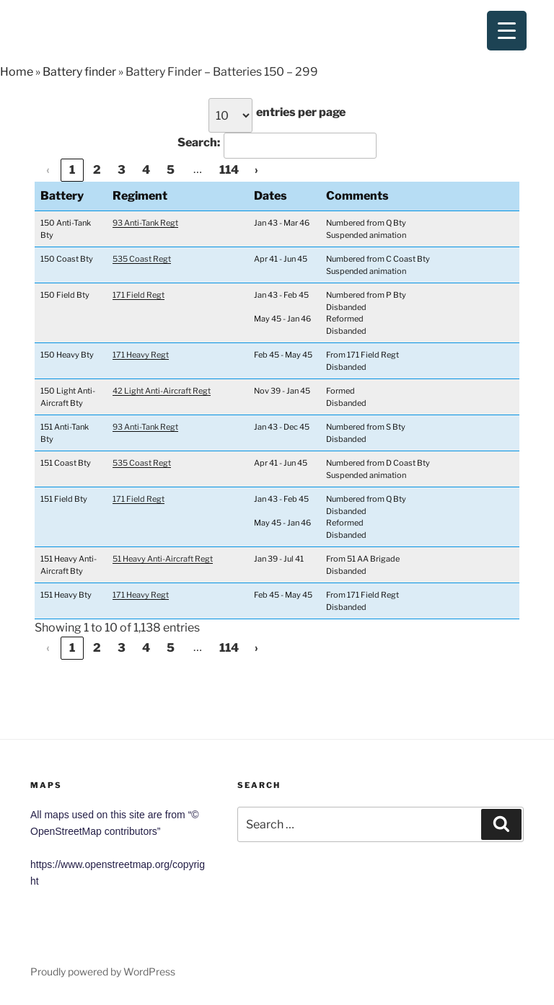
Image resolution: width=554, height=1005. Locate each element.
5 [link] (171, 170)
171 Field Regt (138, 295)
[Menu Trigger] (507, 30)
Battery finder (79, 72)
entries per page (301, 112)
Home (16, 72)
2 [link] (97, 170)
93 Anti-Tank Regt (145, 223)
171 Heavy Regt (141, 355)
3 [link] (122, 170)
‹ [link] (48, 170)
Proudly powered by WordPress (102, 971)
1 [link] (72, 170)
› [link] (256, 170)
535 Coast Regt (142, 259)
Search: (198, 142)
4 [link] (146, 170)
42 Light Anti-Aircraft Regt (162, 391)
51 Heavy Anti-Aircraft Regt (163, 559)
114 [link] (229, 170)
